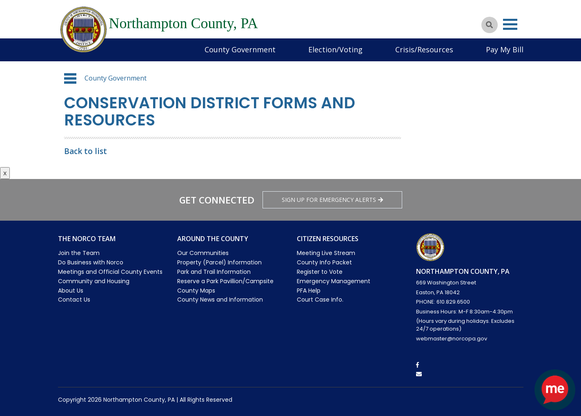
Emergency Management (333, 281)
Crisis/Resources (424, 49)
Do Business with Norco (90, 262)
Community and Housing (93, 281)
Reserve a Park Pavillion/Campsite (225, 281)
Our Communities (203, 253)
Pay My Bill (504, 49)
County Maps (196, 290)
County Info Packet (324, 262)
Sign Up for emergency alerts (332, 200)
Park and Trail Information (214, 272)
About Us (70, 290)
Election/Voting (335, 49)
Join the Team (79, 253)
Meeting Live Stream (326, 253)
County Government (240, 49)
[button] (70, 78)
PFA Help (309, 290)
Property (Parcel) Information (219, 262)
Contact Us (74, 299)
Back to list (85, 151)
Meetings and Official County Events (110, 272)
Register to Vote (320, 272)
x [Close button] (5, 172)
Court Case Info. (320, 299)
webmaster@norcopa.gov (451, 338)
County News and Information (220, 299)
